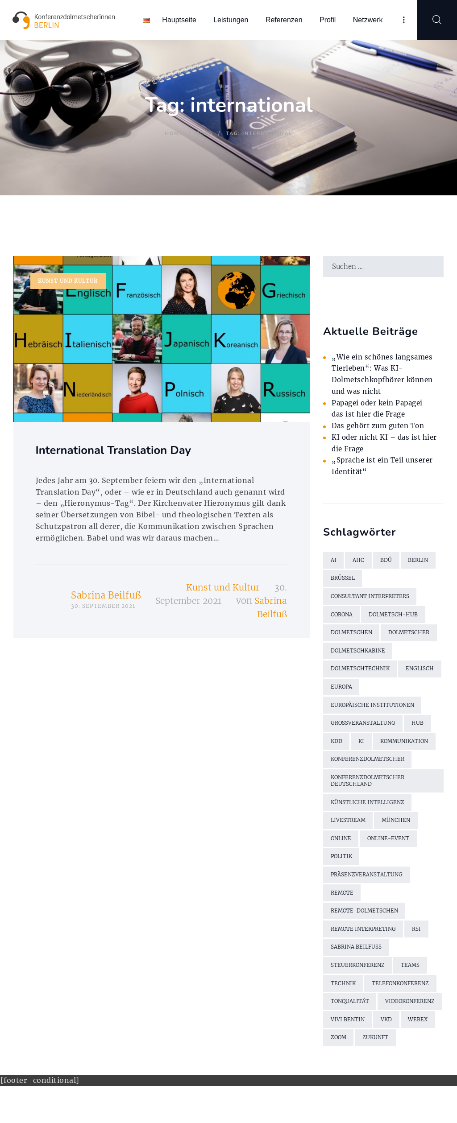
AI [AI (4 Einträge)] (334, 562)
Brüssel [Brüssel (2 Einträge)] (343, 581)
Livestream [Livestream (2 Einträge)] (348, 831)
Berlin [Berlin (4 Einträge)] (419, 562)
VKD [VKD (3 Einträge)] (336, 1056)
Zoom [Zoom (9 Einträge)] (403, 1056)
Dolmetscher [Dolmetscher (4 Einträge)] (412, 637)
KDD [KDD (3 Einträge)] (337, 749)
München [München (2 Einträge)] (398, 831)
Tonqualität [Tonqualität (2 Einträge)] (351, 1018)
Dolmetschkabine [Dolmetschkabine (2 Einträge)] (359, 655)
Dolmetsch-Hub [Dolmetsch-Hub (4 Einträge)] (395, 618)
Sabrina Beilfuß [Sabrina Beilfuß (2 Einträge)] (356, 962)
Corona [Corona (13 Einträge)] (342, 618)
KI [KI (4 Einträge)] (362, 749)
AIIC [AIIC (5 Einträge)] (359, 562)
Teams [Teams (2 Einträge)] (412, 981)
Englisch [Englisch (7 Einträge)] (345, 693)
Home (174, 133)
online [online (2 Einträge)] (342, 849)
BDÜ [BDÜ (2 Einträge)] (387, 562)
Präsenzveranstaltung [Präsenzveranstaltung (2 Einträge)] (368, 887)
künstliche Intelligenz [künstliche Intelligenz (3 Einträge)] (369, 812)
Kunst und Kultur (68, 281)
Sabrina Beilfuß (106, 597)
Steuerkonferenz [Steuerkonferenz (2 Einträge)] (358, 981)
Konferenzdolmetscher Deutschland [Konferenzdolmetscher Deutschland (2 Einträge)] (369, 790)
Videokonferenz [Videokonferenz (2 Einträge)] (356, 1037)
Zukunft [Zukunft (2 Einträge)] (344, 1074)
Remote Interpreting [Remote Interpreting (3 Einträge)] (364, 943)
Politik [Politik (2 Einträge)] (342, 868)
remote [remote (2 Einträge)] (342, 906)
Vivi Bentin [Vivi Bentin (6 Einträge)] (416, 1037)
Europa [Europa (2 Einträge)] (387, 693)
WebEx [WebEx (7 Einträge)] (369, 1056)
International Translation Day (123, 451)
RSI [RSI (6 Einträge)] (419, 943)
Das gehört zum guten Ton (382, 426)
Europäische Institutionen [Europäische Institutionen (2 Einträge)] (374, 712)
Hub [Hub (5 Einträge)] (420, 730)
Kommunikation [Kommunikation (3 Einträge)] (407, 749)
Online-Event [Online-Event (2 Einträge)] (392, 849)
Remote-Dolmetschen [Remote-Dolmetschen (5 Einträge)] (366, 924)
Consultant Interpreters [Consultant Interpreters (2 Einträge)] (371, 599)
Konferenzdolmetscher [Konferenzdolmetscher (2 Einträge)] (369, 768)
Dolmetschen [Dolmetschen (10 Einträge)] (352, 637)
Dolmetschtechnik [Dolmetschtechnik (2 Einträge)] (361, 674)
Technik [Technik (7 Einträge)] (344, 999)
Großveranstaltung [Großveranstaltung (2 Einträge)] (364, 730)
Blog (204, 133)
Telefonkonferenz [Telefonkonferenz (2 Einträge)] (403, 999)
